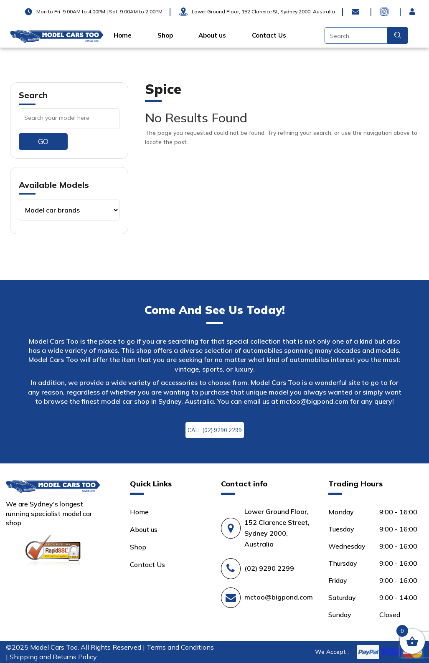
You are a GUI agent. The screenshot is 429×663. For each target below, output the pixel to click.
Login (414, 12)
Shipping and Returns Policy (53, 657)
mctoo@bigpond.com (314, 401)
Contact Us (269, 35)
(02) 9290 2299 (269, 568)
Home (123, 35)
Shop (165, 35)
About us (212, 35)
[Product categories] (69, 210)
